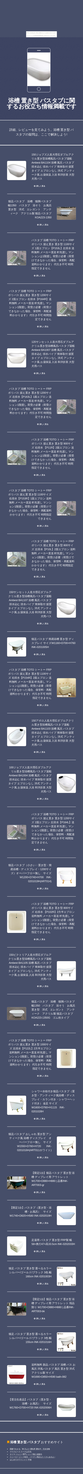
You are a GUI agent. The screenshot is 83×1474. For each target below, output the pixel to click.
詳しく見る (40, 186)
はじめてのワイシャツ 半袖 (20, 1460)
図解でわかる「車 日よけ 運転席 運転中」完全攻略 (30, 1449)
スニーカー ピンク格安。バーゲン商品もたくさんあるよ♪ (32, 1457)
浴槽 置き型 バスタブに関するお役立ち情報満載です (41, 103)
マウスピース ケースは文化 (20, 1452)
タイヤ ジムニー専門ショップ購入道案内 (26, 1454)
